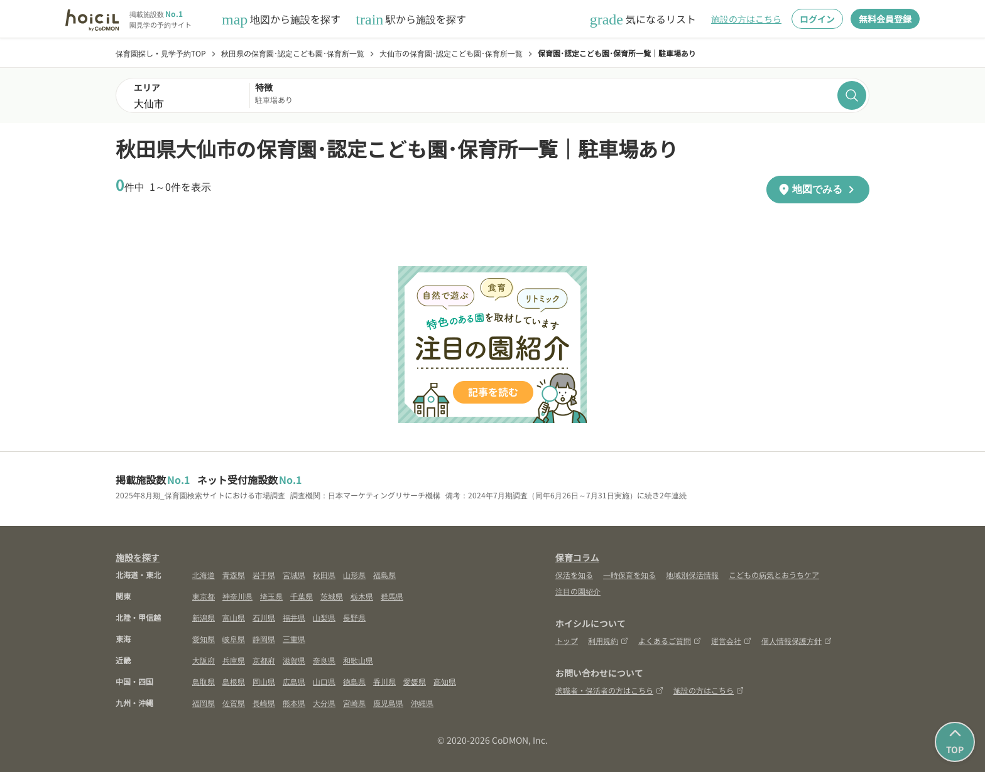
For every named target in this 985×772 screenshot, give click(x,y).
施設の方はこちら (746, 19)
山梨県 (324, 617)
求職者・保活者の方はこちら (609, 690)
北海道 (203, 574)
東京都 (203, 596)
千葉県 (301, 596)
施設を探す (138, 557)
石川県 (264, 617)
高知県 (444, 681)
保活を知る (574, 574)
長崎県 (264, 702)
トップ (566, 640)
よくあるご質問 (669, 640)
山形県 (354, 574)
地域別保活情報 (692, 574)
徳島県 (354, 681)
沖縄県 (422, 702)
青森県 (233, 574)
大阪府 (203, 660)
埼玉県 (271, 596)
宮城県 (294, 574)
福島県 (384, 574)
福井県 (294, 617)
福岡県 (203, 702)
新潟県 (203, 617)
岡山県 (264, 681)
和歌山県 (358, 660)
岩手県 (264, 574)
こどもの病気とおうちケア (774, 574)
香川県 (384, 681)
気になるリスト (643, 19)
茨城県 (331, 596)
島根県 (233, 681)
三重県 (294, 638)
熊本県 (294, 702)
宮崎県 (354, 702)
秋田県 (324, 574)
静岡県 (264, 638)
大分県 (324, 702)
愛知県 (203, 638)
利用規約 (608, 640)
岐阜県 (233, 638)
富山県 (233, 617)
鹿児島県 (388, 702)
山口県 (324, 681)
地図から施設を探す (281, 19)
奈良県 (324, 660)
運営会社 (731, 640)
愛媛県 (414, 681)
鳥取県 (203, 681)
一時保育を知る (629, 574)
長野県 (354, 617)
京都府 (264, 660)
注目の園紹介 (578, 591)
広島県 (294, 681)
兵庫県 (233, 660)
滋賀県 (294, 660)
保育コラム (577, 557)
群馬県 (392, 596)
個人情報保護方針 (796, 640)
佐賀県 (233, 702)
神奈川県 (237, 596)
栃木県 (362, 596)
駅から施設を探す (411, 19)
